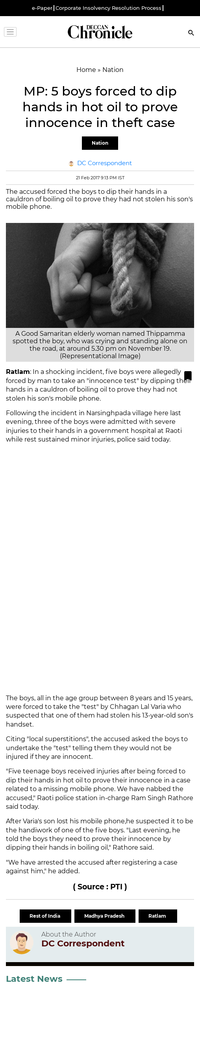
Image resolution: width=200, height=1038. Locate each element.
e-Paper (42, 8)
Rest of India (45, 916)
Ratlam (157, 916)
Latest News (34, 979)
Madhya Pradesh (105, 916)
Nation (100, 143)
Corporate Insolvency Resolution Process (108, 8)
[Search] (191, 34)
